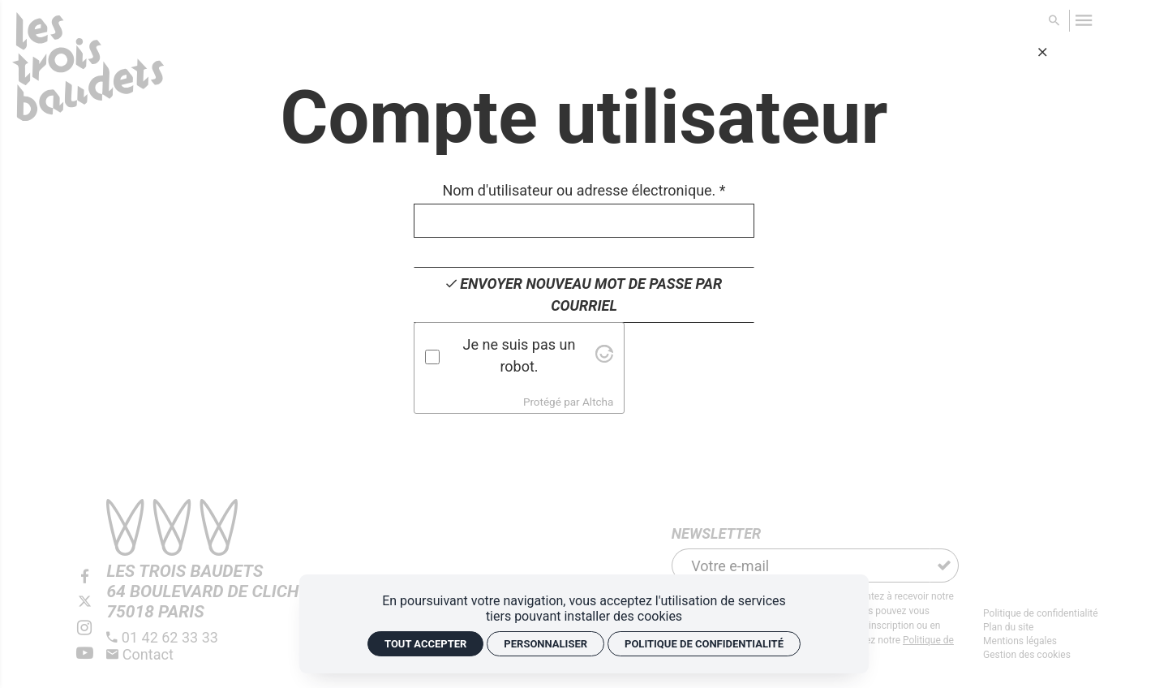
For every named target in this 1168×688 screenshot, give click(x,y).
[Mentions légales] (1040, 641)
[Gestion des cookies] (1040, 655)
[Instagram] (84, 628)
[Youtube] (84, 653)
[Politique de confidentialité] (1040, 613)
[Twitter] (85, 602)
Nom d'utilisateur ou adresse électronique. (583, 190)
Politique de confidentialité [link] (704, 644)
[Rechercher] (1054, 20)
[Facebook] (84, 577)
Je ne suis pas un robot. (519, 355)
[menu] (1084, 21)
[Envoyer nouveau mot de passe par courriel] (584, 295)
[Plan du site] (1040, 627)
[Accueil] (88, 72)
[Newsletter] (801, 565)
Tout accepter (425, 644)
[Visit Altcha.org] (604, 357)
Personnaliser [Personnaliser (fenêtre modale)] (545, 644)
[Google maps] (208, 591)
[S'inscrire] (944, 565)
